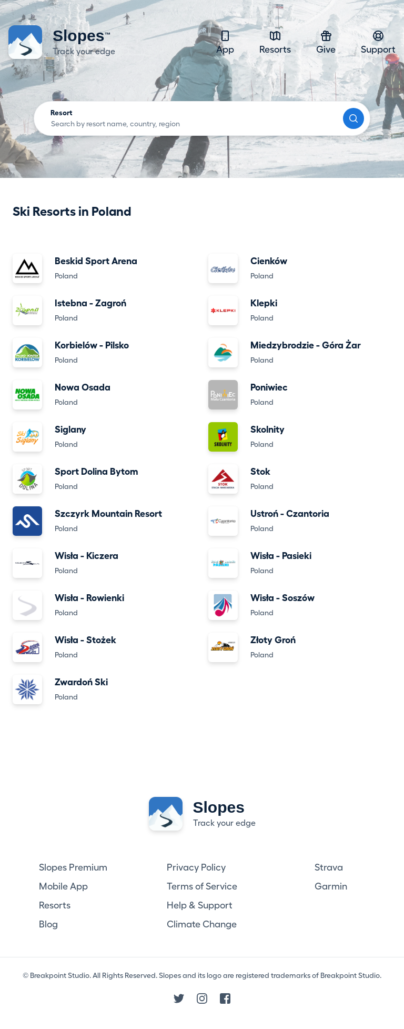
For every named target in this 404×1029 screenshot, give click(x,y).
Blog (48, 924)
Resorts (275, 41)
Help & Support (200, 905)
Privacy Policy (196, 867)
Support (378, 41)
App (225, 41)
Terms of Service (202, 886)
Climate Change (202, 924)
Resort (61, 112)
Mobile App (63, 886)
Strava (329, 867)
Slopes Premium (73, 867)
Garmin (331, 886)
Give (326, 41)
